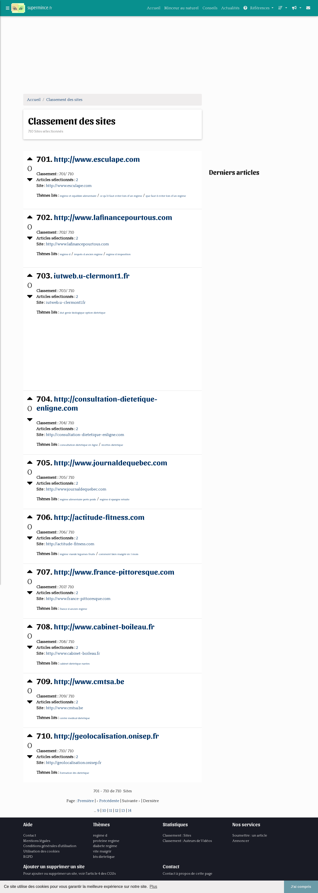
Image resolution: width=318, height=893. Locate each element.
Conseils (210, 9)
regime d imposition (119, 254)
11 (110, 810)
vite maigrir (102, 851)
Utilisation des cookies (41, 851)
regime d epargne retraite (115, 499)
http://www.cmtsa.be (90, 680)
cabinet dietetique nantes (75, 663)
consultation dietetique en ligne (79, 445)
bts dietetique (104, 856)
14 (129, 810)
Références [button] (257, 9)
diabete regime (105, 846)
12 (116, 810)
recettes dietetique (113, 445)
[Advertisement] (159, 56)
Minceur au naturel (181, 9)
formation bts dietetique (75, 772)
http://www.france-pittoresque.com (116, 571)
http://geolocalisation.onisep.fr (107, 735)
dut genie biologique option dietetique (83, 312)
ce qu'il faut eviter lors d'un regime (122, 196)
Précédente (109, 800)
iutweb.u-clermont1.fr (93, 275)
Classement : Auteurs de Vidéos (187, 840)
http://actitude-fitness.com (100, 516)
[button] (282, 9)
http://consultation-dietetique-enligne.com (98, 402)
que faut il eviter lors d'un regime (166, 196)
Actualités (230, 9)
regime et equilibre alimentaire (78, 196)
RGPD (28, 856)
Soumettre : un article (249, 835)
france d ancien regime (74, 608)
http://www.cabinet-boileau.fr (106, 626)
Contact (29, 835)
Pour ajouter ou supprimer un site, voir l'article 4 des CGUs (69, 873)
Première (86, 800)
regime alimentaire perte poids (78, 499)
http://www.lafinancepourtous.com (115, 216)
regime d (65, 254)
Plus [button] (153, 886)
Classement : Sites (177, 835)
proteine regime (106, 840)
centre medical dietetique (75, 718)
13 (123, 810)
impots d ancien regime (89, 254)
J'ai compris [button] (301, 887)
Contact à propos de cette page (187, 873)
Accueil (153, 9)
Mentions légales (36, 840)
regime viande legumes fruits (78, 554)
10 (104, 810)
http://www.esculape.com (98, 158)
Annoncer (240, 840)
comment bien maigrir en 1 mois (119, 554)
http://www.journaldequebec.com (112, 462)
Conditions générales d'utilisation (49, 846)
